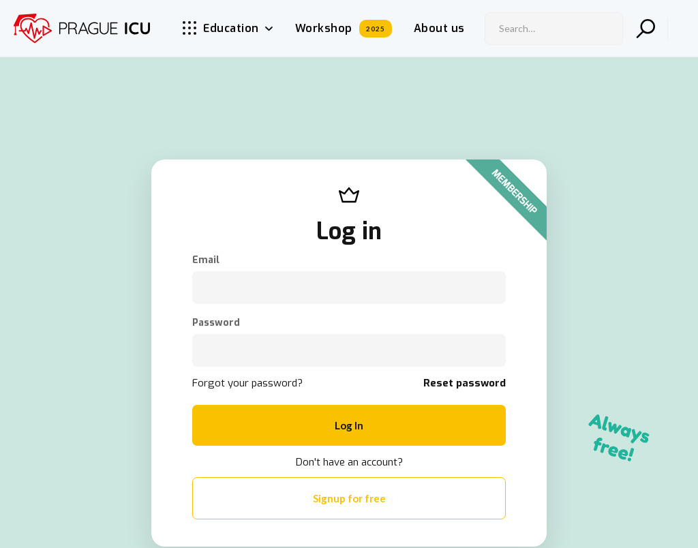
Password (216, 323)
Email (205, 260)
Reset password (464, 383)
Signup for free (349, 498)
